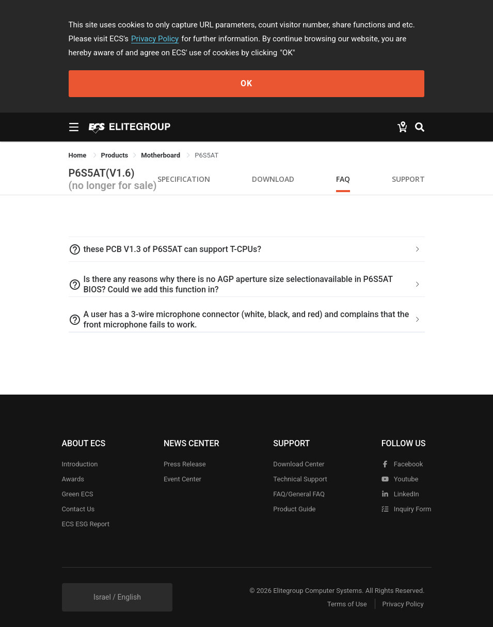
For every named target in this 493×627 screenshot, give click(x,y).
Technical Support (300, 479)
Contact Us (78, 509)
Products (115, 155)
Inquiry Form (406, 509)
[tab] (247, 249)
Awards (73, 479)
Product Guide (294, 509)
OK (246, 83)
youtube (400, 479)
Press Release (185, 464)
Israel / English (117, 597)
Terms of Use (347, 604)
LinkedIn (400, 494)
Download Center (298, 464)
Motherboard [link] (161, 155)
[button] (247, 249)
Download (273, 179)
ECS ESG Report (86, 524)
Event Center (182, 479)
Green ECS (77, 494)
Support (408, 179)
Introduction (80, 464)
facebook (402, 464)
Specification (183, 179)
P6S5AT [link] (206, 155)
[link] (115, 155)
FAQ (343, 179)
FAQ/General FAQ (299, 494)
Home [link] (78, 155)
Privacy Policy (155, 38)
